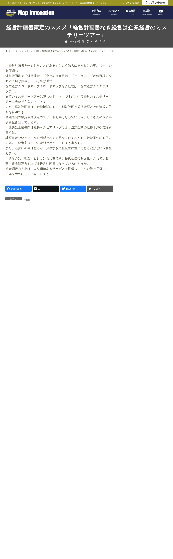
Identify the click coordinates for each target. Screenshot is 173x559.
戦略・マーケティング (138, 375)
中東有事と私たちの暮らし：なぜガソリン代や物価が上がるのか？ (153, 240)
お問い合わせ (155, 2)
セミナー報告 (133, 341)
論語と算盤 (132, 427)
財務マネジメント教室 (138, 436)
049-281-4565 (131, 3)
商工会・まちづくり (137, 367)
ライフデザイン (134, 358)
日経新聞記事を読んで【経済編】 (144, 401)
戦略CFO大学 (133, 384)
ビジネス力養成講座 (137, 350)
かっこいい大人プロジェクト (142, 332)
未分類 (27, 200)
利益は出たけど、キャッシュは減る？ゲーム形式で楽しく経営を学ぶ (153, 91)
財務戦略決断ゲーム (137, 444)
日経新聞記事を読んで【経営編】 (144, 392)
